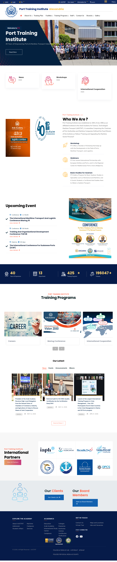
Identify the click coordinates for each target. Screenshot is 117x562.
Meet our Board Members (84, 508)
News (42, 369)
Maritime (30, 529)
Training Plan (38, 16)
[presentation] (55, 349)
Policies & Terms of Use (64, 556)
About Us (27, 16)
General (19, 419)
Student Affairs (18, 534)
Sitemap (81, 556)
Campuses (30, 532)
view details (15, 224)
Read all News (58, 429)
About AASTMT (18, 529)
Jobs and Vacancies (96, 531)
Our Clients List (54, 503)
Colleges (61, 529)
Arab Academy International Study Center (50, 534)
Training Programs (61, 16)
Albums (73, 369)
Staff (72, 16)
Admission (16, 532)
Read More (14, 53)
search (92, 2)
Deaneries (61, 532)
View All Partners (12, 468)
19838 (6, 2)
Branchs (89, 16)
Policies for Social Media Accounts (94, 556)
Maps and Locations (97, 529)
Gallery (97, 16)
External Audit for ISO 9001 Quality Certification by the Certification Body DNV (57, 401)
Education (47, 529)
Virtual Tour (80, 531)
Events (50, 369)
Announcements (61, 369)
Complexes (48, 539)
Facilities (49, 16)
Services (30, 534)
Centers (61, 537)
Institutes (61, 534)
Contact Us (80, 16)
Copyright (75, 556)
